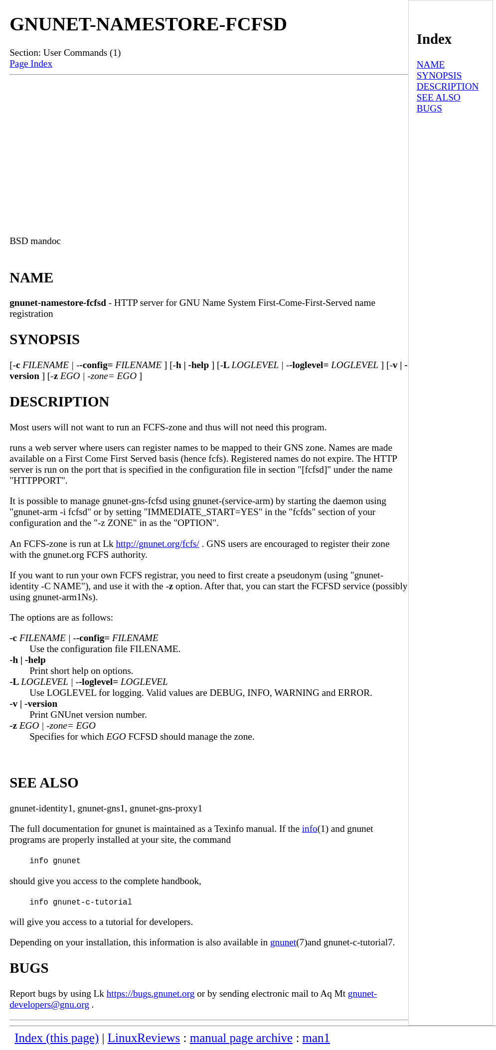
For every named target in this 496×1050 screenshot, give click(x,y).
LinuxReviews (144, 1038)
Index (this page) (56, 1038)
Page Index (30, 63)
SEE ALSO (439, 97)
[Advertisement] (208, 150)
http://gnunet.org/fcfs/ (157, 543)
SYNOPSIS (439, 75)
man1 (316, 1038)
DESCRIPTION (448, 86)
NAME (431, 64)
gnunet (283, 942)
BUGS (429, 108)
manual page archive (241, 1038)
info (310, 828)
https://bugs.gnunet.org (151, 993)
